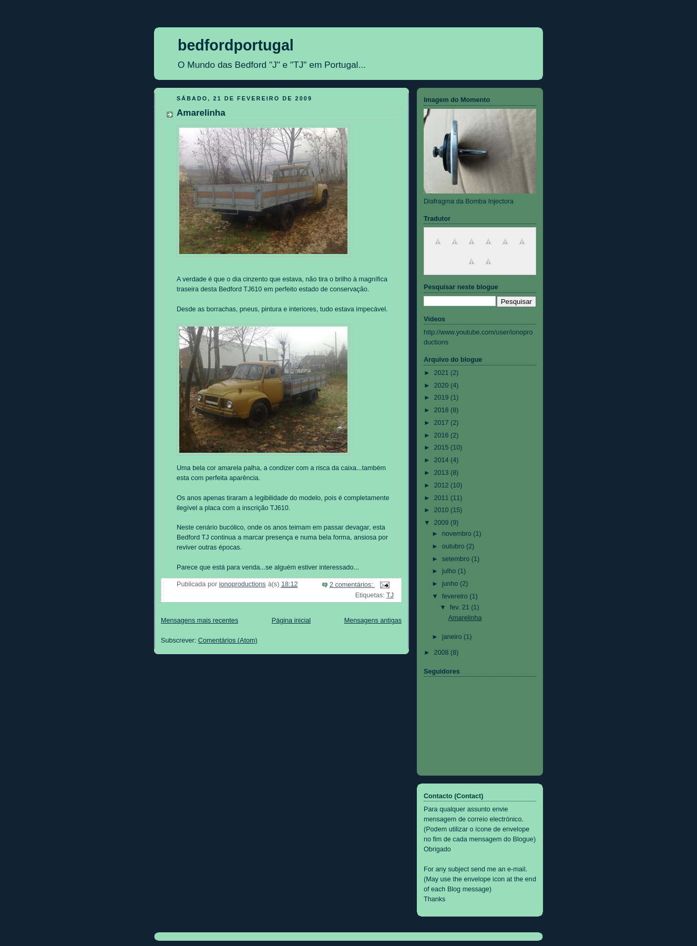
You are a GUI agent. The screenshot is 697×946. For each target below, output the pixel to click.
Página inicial (291, 620)
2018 (442, 410)
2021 (442, 373)
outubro (454, 546)
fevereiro (456, 596)
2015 (442, 447)
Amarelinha (201, 113)
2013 (442, 472)
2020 (442, 385)
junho (451, 583)
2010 (442, 510)
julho (450, 571)
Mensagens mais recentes (199, 620)
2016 (442, 435)
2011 (442, 498)
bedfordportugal (236, 45)
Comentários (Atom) (228, 640)
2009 (442, 522)
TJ (390, 595)
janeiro (453, 636)
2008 (442, 652)
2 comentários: (352, 584)
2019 (442, 397)
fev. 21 (460, 607)
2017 (442, 422)
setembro (457, 559)
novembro (458, 533)
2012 (442, 485)
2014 (442, 460)
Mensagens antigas (373, 620)
